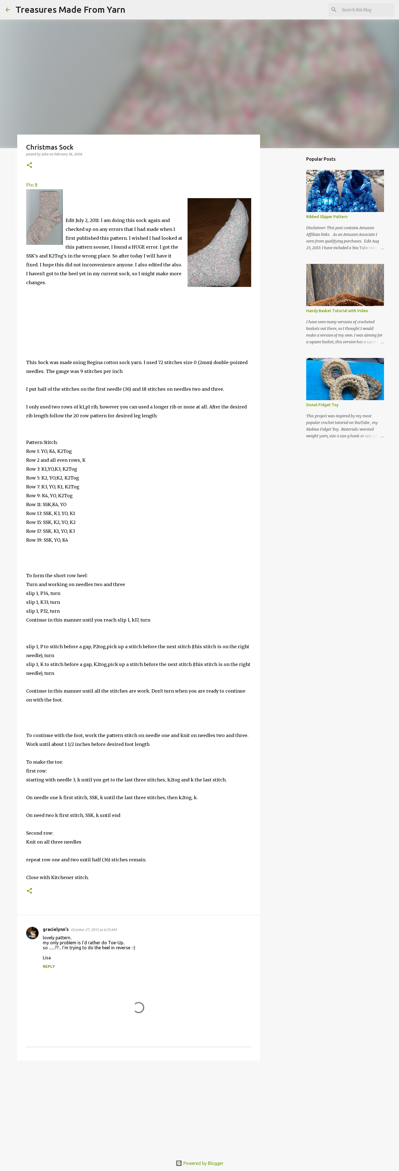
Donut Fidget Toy (322, 405)
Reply (49, 966)
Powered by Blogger (199, 1163)
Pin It (32, 185)
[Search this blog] (365, 9)
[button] (29, 165)
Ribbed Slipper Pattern (327, 216)
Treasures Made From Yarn (70, 9)
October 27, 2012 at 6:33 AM (93, 930)
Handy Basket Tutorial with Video (337, 311)
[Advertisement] (138, 1108)
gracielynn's (56, 929)
